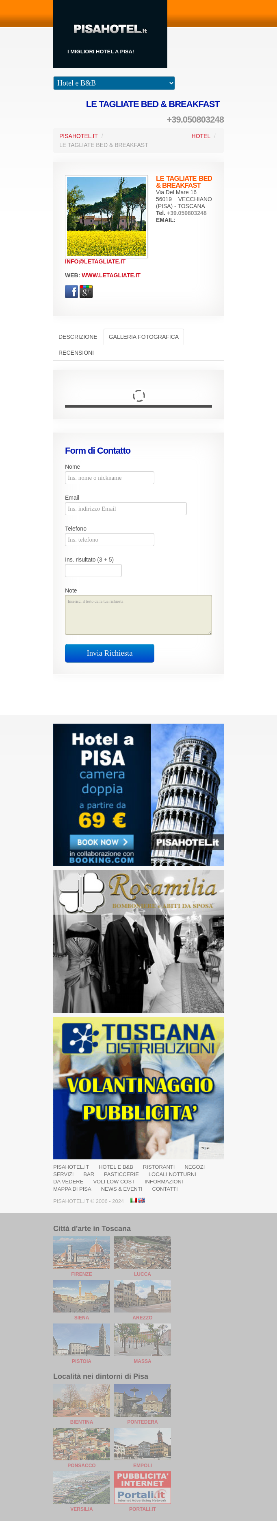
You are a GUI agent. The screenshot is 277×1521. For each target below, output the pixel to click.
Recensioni (76, 352)
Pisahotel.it (71, 1167)
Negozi (194, 1167)
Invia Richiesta (110, 653)
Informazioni (164, 1182)
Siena (81, 1318)
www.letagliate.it (111, 275)
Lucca (142, 1274)
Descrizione (77, 337)
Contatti (165, 1189)
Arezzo (142, 1318)
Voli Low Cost (114, 1182)
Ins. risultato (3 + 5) (89, 559)
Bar (88, 1174)
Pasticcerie (121, 1174)
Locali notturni (172, 1174)
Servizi (63, 1174)
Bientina (81, 1422)
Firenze (81, 1274)
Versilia (81, 1509)
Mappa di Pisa (72, 1189)
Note (71, 590)
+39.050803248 (195, 119)
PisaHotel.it (78, 136)
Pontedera (142, 1422)
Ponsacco (81, 1465)
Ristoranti (159, 1167)
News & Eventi (122, 1189)
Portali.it (142, 1509)
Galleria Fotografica (144, 337)
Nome (72, 466)
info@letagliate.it (95, 261)
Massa (142, 1361)
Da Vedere (68, 1182)
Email (72, 497)
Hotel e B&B (116, 1167)
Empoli (142, 1465)
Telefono (76, 528)
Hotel (201, 136)
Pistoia (81, 1361)
